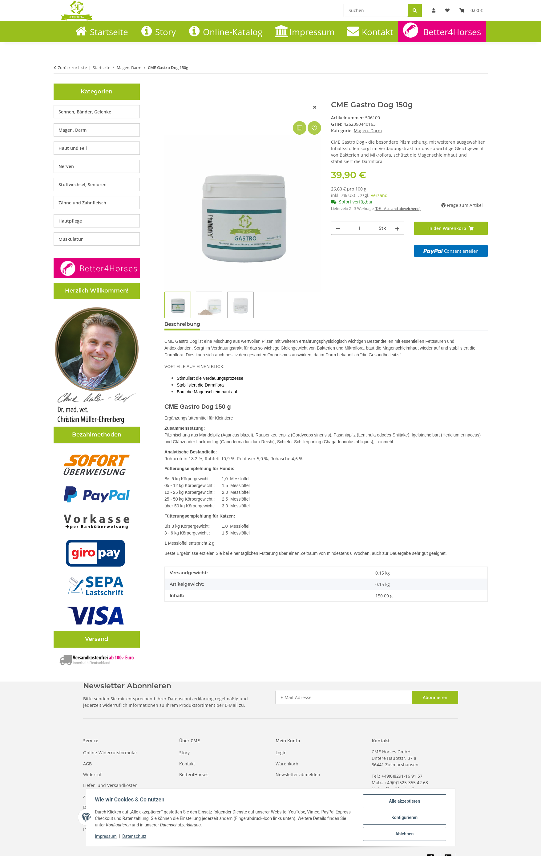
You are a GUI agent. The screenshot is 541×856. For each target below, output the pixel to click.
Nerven (66, 166)
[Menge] (359, 228)
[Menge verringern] (338, 228)
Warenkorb (287, 764)
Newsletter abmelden (298, 774)
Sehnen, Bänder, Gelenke (85, 112)
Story (165, 32)
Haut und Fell (73, 148)
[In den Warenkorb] (169, 97)
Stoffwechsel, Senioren (83, 184)
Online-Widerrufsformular (110, 753)
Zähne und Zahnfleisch (82, 203)
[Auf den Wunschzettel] (314, 128)
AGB (87, 764)
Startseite (109, 32)
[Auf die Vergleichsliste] (299, 128)
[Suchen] (376, 10)
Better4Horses (452, 32)
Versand (379, 195)
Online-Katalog (232, 32)
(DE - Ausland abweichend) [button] (398, 208)
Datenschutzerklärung (191, 699)
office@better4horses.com (410, 789)
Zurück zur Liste (72, 67)
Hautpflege (70, 221)
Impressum (107, 836)
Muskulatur (71, 239)
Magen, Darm (368, 130)
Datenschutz (135, 836)
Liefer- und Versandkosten (110, 785)
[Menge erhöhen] (397, 228)
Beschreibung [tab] (182, 324)
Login (281, 753)
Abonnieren (435, 697)
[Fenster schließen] (314, 107)
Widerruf (92, 774)
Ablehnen (403, 834)
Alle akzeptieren (403, 802)
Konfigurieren (403, 818)
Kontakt (377, 32)
